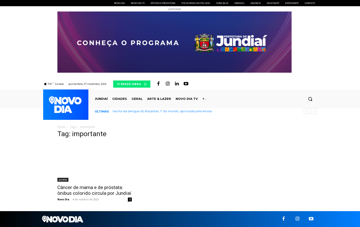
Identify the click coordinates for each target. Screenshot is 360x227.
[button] (310, 99)
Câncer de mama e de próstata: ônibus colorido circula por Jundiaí (94, 190)
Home (61, 127)
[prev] (306, 111)
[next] (314, 111)
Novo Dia (63, 199)
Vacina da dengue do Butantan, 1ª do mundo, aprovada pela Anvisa (162, 111)
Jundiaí (63, 179)
